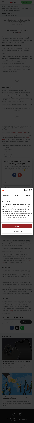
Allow (17, 226)
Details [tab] (17, 195)
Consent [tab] (6, 195)
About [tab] (28, 195)
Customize (17, 231)
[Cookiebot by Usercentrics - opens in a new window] (24, 190)
